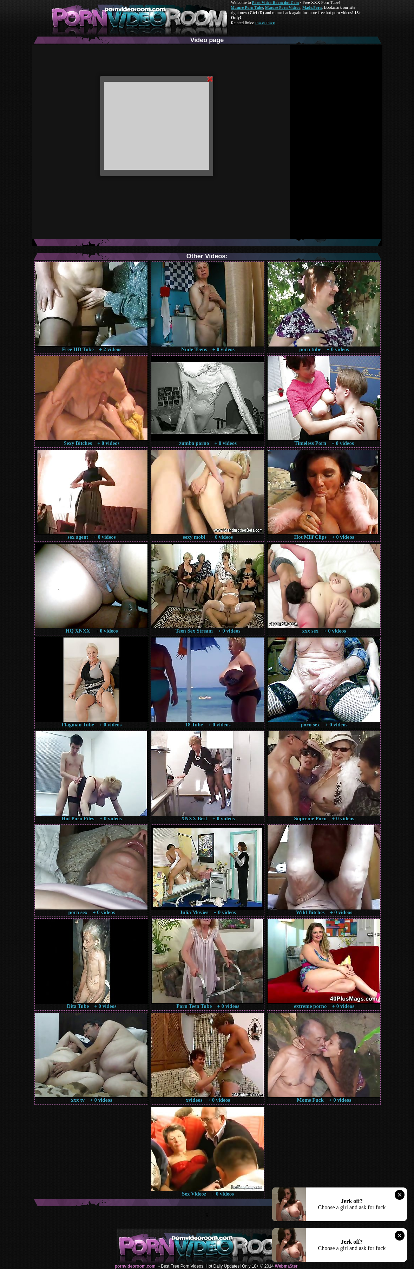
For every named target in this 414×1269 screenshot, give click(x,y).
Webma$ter (286, 1266)
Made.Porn (312, 7)
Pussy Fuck (265, 23)
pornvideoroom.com (135, 1266)
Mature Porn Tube (247, 7)
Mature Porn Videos (282, 7)
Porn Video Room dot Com (275, 2)
